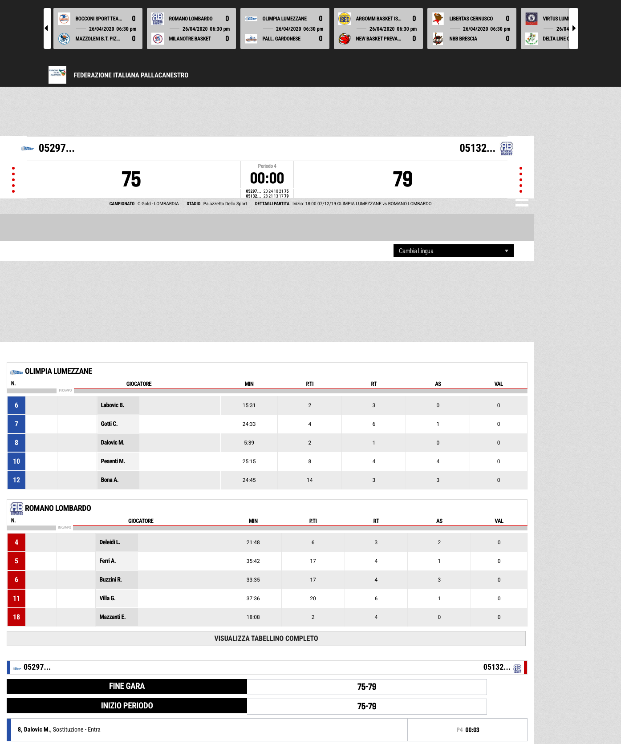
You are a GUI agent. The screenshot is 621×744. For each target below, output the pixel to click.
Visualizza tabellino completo (266, 638)
